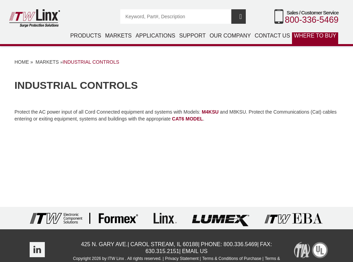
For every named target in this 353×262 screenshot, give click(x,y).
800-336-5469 (312, 19)
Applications (155, 36)
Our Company (230, 36)
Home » (23, 62)
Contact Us (272, 36)
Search (238, 16)
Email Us (195, 251)
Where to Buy (315, 36)
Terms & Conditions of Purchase (231, 258)
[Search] (176, 16)
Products (85, 36)
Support (192, 36)
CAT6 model (187, 119)
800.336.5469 (240, 244)
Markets (118, 36)
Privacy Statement (182, 258)
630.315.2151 (162, 251)
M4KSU (210, 112)
